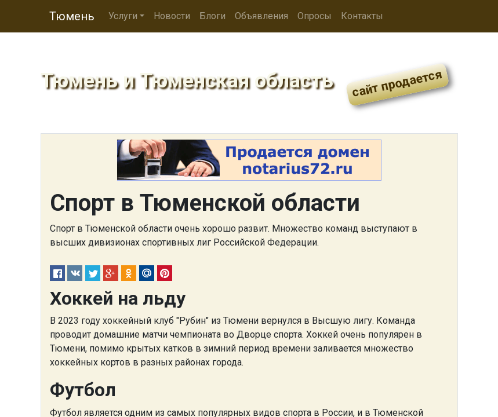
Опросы (314, 15)
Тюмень (71, 16)
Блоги (212, 15)
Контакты (362, 15)
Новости (172, 15)
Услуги (122, 15)
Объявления (261, 15)
